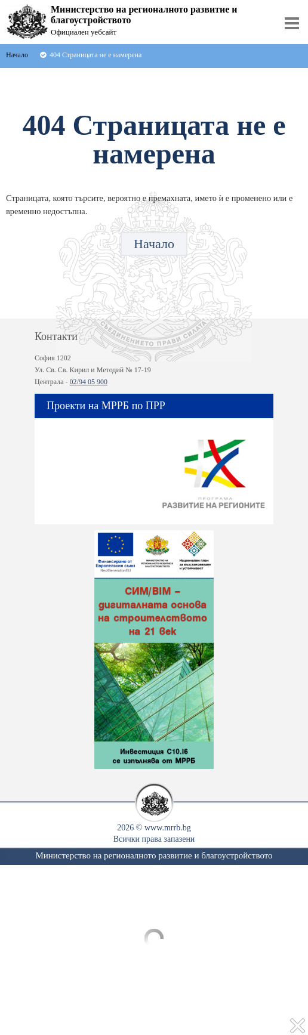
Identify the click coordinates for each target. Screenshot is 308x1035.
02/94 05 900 (88, 382)
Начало (154, 243)
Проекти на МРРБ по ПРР (106, 406)
